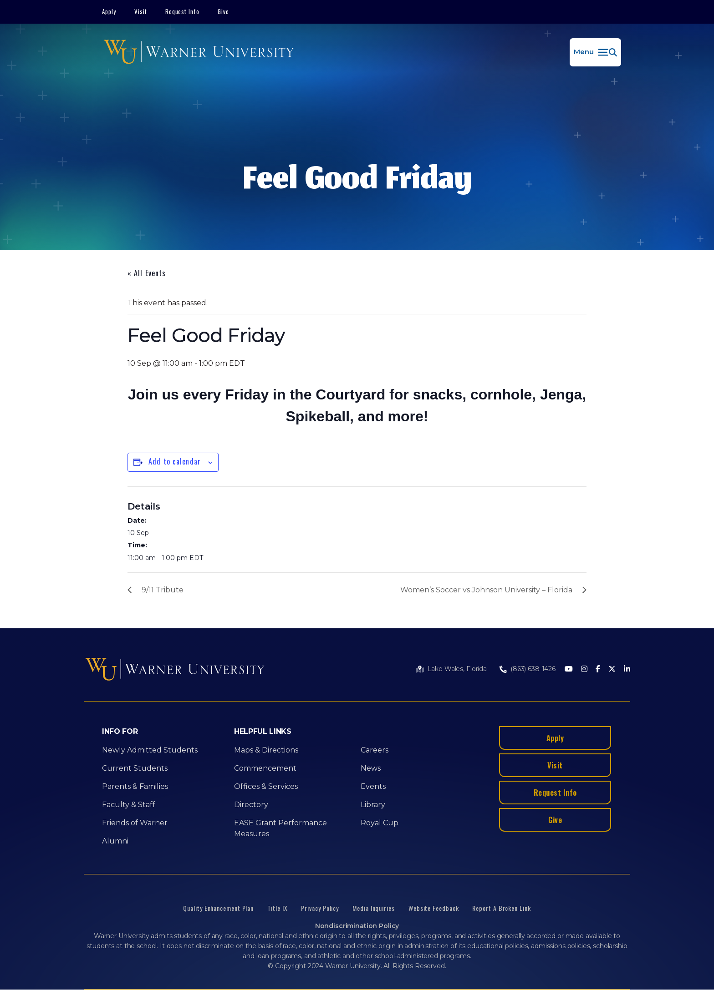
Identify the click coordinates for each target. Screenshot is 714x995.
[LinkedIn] (627, 669)
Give (223, 11)
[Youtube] (569, 669)
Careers (374, 750)
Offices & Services (266, 786)
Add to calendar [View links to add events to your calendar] (174, 461)
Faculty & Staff (128, 804)
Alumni (115, 841)
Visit (140, 11)
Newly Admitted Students (150, 750)
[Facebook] (598, 669)
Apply (109, 11)
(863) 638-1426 (533, 669)
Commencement (265, 768)
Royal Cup (379, 822)
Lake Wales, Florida (457, 669)
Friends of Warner (135, 822)
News (371, 768)
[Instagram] (584, 669)
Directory (251, 804)
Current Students (135, 768)
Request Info (182, 11)
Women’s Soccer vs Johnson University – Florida (486, 590)
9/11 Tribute (163, 590)
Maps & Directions (266, 750)
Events (373, 786)
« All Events (147, 273)
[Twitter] (612, 669)
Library (373, 804)
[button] (595, 52)
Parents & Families (135, 786)
